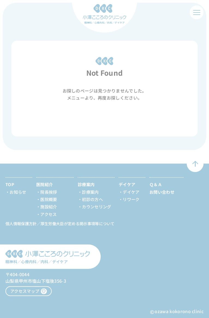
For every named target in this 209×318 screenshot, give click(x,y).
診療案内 (90, 192)
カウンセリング (96, 206)
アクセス (48, 214)
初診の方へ (92, 199)
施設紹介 (48, 206)
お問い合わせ (161, 192)
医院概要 (48, 199)
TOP (9, 184)
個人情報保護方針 (21, 223)
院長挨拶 (48, 192)
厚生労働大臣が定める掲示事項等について (78, 223)
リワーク (131, 199)
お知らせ (18, 192)
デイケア (131, 192)
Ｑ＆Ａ (155, 184)
